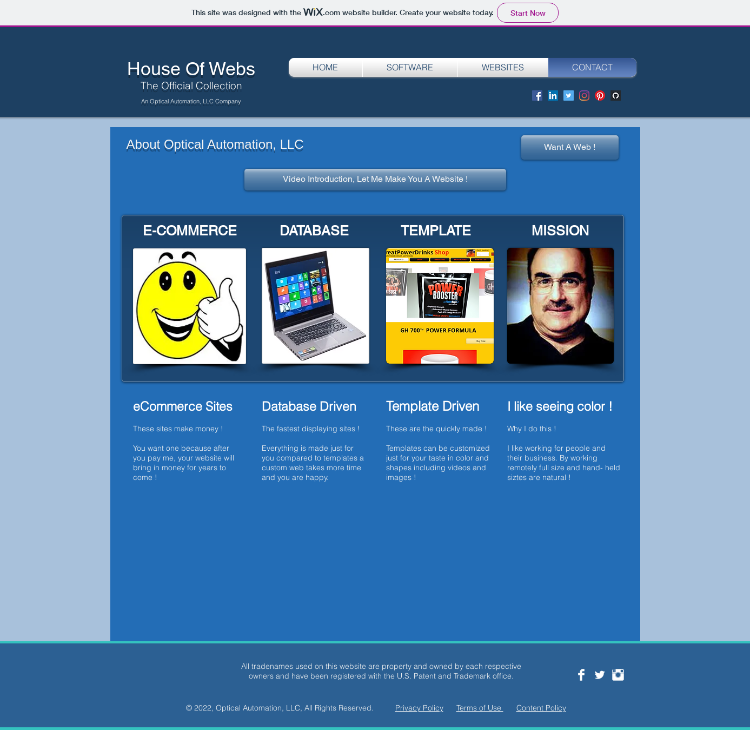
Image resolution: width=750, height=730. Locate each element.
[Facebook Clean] (581, 675)
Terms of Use (479, 708)
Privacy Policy (419, 708)
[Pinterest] (600, 95)
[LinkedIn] (553, 95)
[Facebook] (537, 95)
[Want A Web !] (570, 147)
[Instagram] (584, 95)
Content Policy (541, 708)
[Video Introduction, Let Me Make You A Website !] (375, 179)
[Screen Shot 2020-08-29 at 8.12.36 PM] (615, 95)
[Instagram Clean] (618, 675)
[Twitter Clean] (600, 675)
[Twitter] (568, 95)
